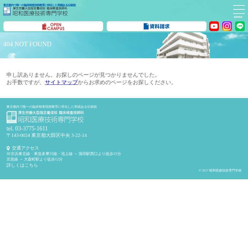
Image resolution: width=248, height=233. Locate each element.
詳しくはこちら (22, 165)
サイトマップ (61, 82)
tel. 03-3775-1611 (27, 128)
